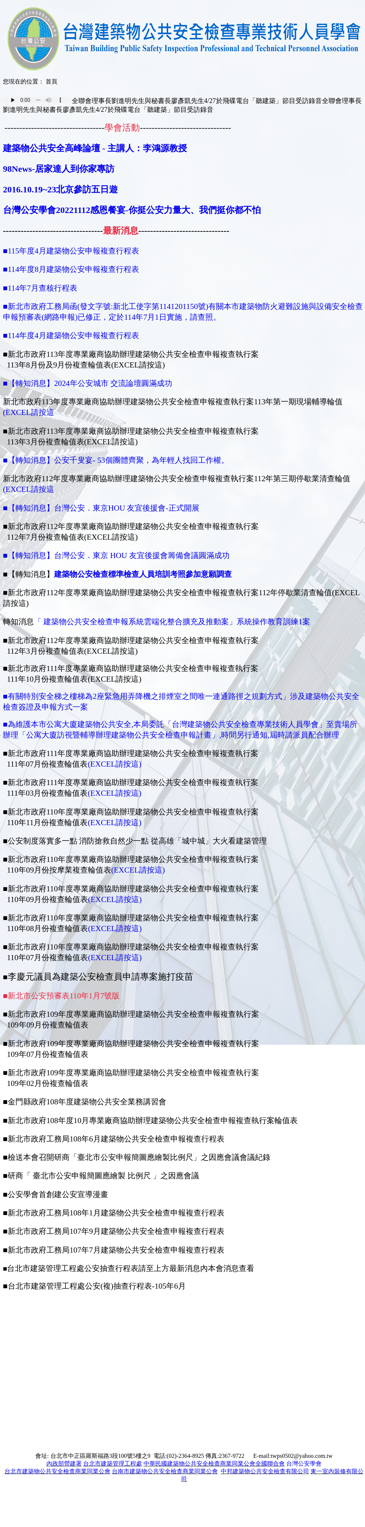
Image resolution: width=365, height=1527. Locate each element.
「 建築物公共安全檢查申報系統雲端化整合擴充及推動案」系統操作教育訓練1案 (172, 621)
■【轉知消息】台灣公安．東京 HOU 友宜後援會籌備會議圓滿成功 (116, 555)
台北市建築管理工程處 (112, 1463)
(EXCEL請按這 (28, 412)
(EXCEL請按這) (114, 764)
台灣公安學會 (304, 1463)
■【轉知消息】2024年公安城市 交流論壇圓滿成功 (87, 383)
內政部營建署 (64, 1463)
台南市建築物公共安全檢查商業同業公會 (165, 1471)
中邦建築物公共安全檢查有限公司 (265, 1471)
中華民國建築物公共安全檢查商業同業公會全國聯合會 (214, 1463)
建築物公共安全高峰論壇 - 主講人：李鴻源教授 (95, 148)
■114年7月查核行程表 (40, 288)
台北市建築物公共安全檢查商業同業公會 (57, 1471)
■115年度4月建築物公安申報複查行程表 (71, 250)
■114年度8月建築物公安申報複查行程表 (71, 269)
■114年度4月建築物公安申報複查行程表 (71, 335)
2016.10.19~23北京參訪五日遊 (60, 189)
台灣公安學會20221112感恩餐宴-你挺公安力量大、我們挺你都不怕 (132, 210)
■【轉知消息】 (28, 460)
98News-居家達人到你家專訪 (58, 169)
